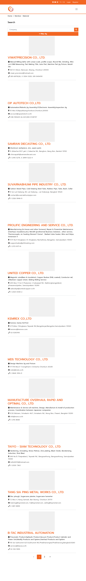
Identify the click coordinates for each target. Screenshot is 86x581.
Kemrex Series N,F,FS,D (18, 323)
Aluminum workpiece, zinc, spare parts (24, 148)
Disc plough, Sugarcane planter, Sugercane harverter (30, 496)
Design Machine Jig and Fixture (21, 363)
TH (60, 2)
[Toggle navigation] (76, 9)
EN (64, 2)
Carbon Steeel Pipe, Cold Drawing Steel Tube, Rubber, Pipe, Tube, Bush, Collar (40, 189)
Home (10, 16)
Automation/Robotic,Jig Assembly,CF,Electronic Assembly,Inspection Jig (37, 107)
